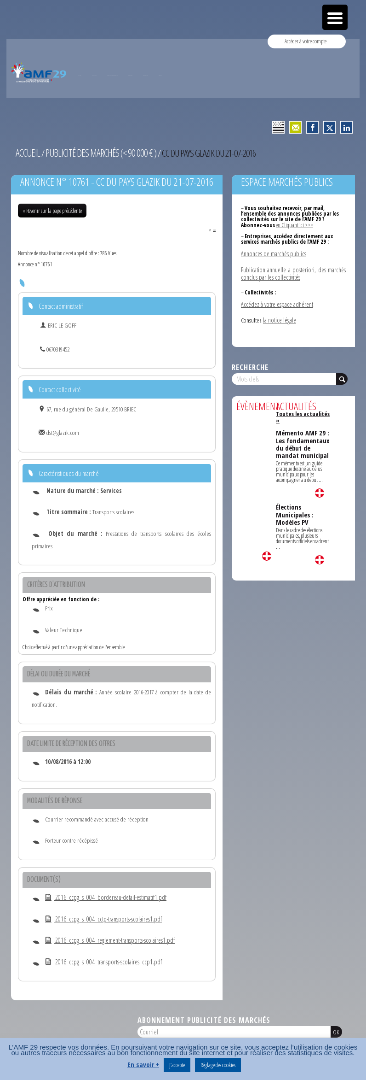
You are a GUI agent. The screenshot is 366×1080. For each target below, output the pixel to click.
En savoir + (143, 1064)
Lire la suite (266, 552)
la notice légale (279, 316)
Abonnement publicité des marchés (203, 1020)
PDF (210, 229)
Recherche (250, 363)
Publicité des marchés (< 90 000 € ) (97, 152)
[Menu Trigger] (335, 17)
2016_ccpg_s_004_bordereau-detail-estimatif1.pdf (103, 897)
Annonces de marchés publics (273, 252)
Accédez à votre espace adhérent (276, 301)
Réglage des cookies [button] (217, 1065)
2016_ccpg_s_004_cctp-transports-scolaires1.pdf (101, 919)
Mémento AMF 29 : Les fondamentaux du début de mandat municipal (302, 431)
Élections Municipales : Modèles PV (295, 498)
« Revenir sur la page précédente (52, 210)
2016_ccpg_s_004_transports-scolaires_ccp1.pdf (101, 962)
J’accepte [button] (177, 1065)
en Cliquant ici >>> (294, 224)
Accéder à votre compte (306, 41)
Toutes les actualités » (303, 410)
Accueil (27, 152)
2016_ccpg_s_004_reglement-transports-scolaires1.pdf (107, 940)
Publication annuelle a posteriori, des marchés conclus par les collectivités (293, 271)
